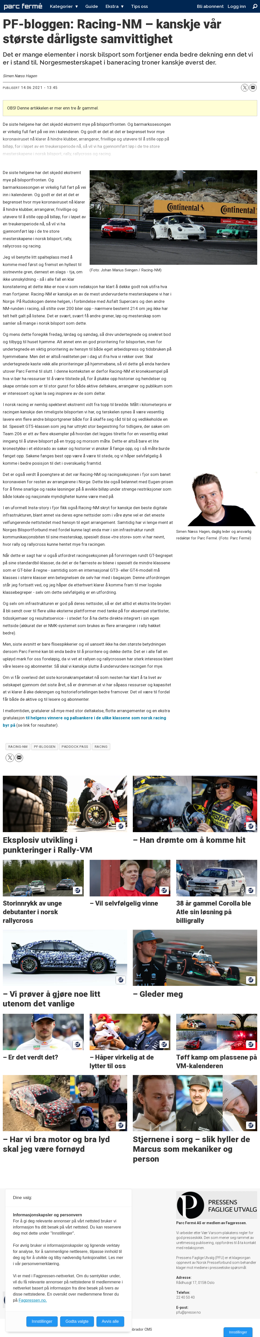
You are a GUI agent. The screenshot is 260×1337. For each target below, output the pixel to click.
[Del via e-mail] (253, 87)
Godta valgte (77, 1321)
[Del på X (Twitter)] (245, 87)
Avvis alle (110, 1321)
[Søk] (255, 6)
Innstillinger (238, 1332)
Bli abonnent (210, 6)
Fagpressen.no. (33, 1300)
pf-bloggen (44, 746)
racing (101, 746)
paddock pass (75, 746)
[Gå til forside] (23, 6)
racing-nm (18, 746)
